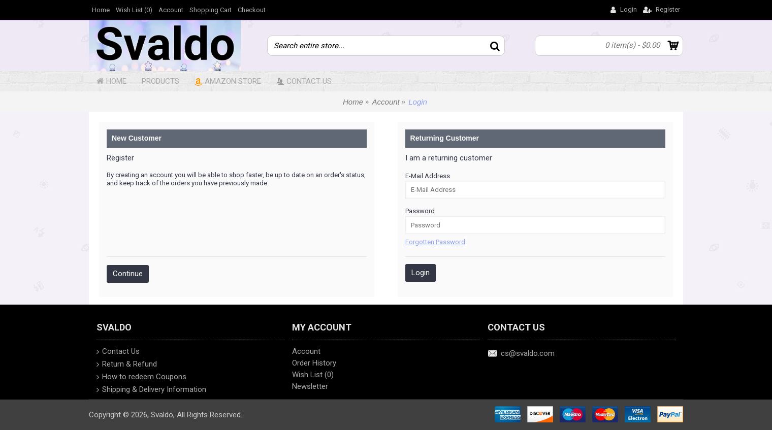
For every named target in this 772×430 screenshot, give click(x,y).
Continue (128, 273)
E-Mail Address (427, 176)
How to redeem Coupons (141, 378)
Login (417, 101)
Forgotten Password (435, 242)
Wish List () (313, 374)
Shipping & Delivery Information (151, 390)
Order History (314, 363)
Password (420, 211)
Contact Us (118, 352)
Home (353, 101)
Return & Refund (126, 365)
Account (386, 101)
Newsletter (310, 386)
